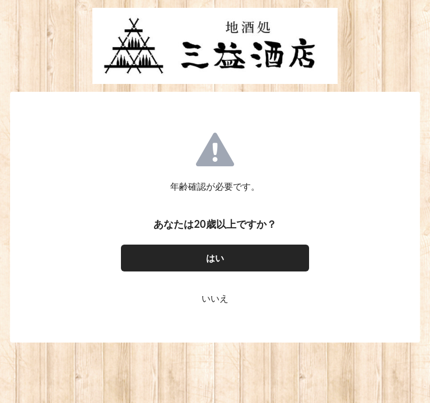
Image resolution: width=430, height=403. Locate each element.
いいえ (215, 298)
